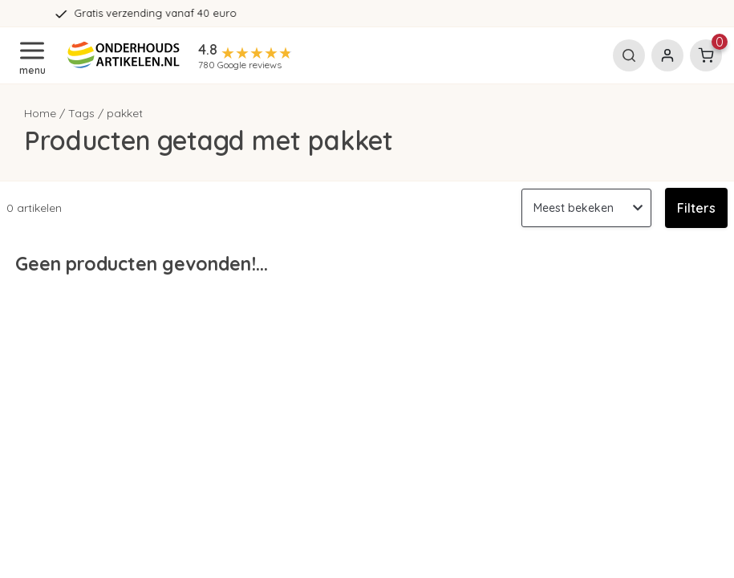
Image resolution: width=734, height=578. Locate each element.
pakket (125, 113)
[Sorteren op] (586, 207)
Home (40, 113)
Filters (696, 208)
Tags (81, 113)
